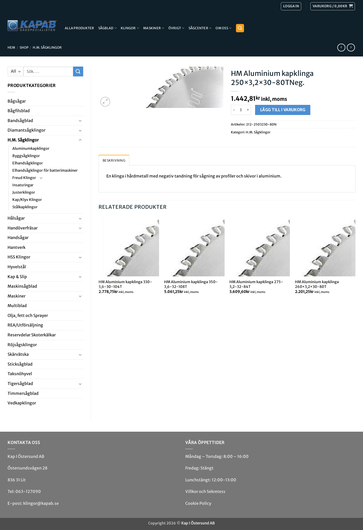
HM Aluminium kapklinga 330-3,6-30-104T (125, 284)
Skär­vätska (18, 354)
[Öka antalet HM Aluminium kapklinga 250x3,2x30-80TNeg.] (248, 110)
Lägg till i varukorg (282, 109)
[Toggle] (80, 120)
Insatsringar (23, 185)
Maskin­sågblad (22, 286)
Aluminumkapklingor (30, 148)
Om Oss (223, 28)
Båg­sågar (17, 101)
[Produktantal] (241, 110)
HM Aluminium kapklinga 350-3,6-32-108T (191, 284)
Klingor (130, 28)
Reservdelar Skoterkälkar (32, 334)
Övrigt (176, 28)
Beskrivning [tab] (114, 160)
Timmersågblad (23, 393)
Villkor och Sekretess (205, 491)
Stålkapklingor (25, 207)
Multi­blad (17, 305)
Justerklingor (23, 192)
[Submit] (78, 71)
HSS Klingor (19, 256)
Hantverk (16, 247)
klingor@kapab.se (41, 503)
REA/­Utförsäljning (25, 325)
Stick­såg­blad (20, 364)
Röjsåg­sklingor (22, 344)
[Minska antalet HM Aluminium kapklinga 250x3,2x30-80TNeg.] (234, 110)
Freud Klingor (24, 177)
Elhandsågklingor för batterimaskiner (45, 170)
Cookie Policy (198, 503)
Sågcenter (200, 28)
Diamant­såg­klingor (26, 130)
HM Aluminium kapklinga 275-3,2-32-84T (256, 284)
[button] (332, 6)
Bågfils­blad (19, 110)
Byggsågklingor (26, 156)
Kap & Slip (17, 276)
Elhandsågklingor (27, 163)
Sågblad (107, 28)
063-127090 (28, 491)
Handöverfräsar (23, 227)
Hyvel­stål (17, 266)
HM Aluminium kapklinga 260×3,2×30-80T (317, 284)
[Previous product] (351, 47)
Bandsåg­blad (20, 120)
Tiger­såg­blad (20, 383)
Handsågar (18, 237)
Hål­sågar (16, 218)
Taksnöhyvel (20, 373)
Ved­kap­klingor (22, 402)
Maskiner (153, 28)
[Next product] (341, 47)
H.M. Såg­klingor (47, 47)
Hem (11, 47)
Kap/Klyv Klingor (27, 199)
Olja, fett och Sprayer (28, 315)
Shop (24, 47)
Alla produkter (79, 28)
